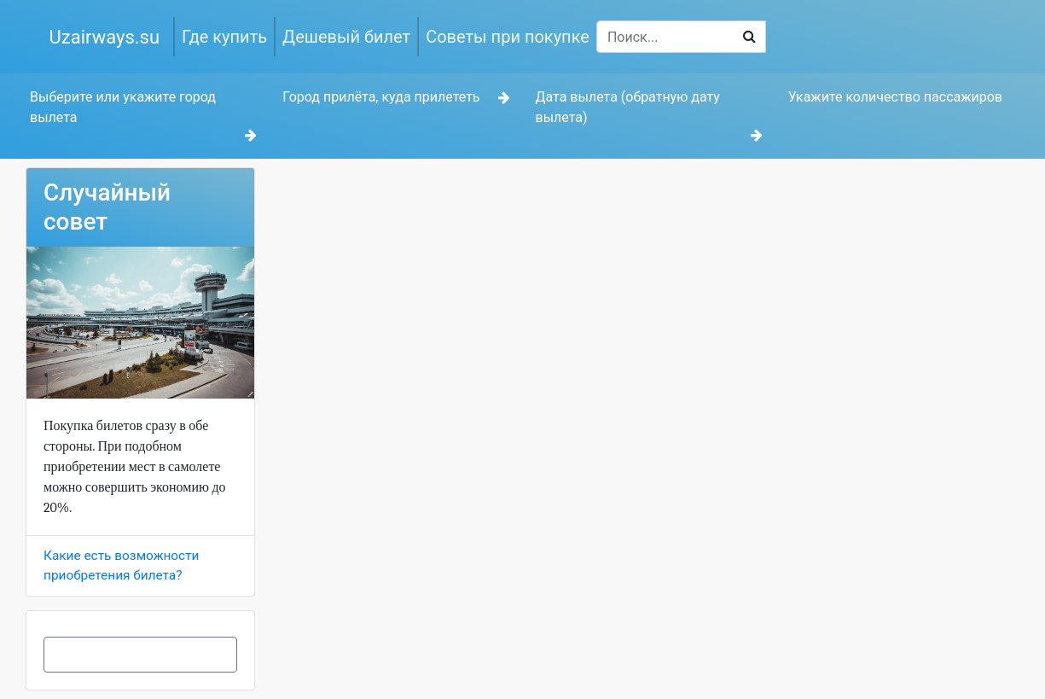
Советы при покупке (507, 36)
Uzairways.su (104, 37)
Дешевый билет (346, 36)
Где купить (224, 36)
